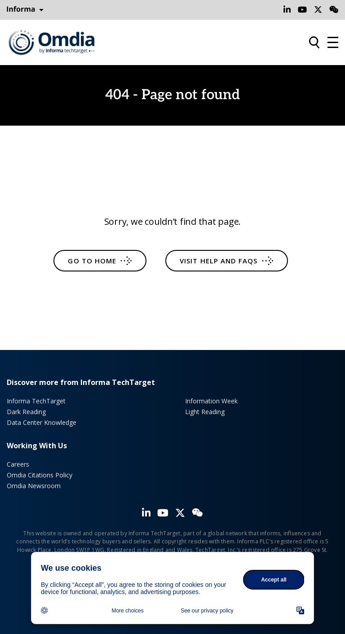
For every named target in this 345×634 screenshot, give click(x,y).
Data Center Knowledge (41, 422)
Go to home (92, 260)
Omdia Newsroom (34, 485)
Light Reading (205, 411)
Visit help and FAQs (218, 260)
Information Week (211, 401)
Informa (25, 9)
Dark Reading (26, 411)
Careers (18, 464)
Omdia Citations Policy (39, 475)
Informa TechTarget (36, 401)
